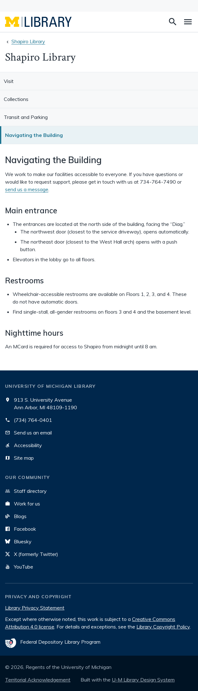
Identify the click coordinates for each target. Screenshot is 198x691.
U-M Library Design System (143, 679)
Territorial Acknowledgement (37, 679)
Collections (16, 99)
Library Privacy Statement (34, 608)
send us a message (26, 189)
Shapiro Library (28, 41)
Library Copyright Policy (163, 626)
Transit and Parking (26, 117)
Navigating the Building (34, 135)
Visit (9, 81)
